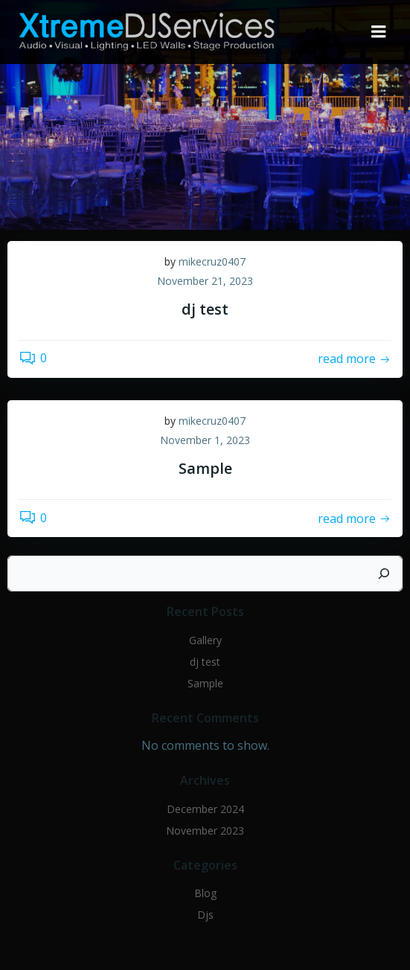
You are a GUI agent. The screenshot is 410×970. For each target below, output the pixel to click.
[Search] (384, 573)
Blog (205, 893)
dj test (205, 662)
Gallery (205, 640)
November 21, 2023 (205, 281)
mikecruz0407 (212, 261)
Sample (205, 683)
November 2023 (205, 830)
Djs (205, 915)
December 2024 (205, 809)
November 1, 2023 (205, 440)
